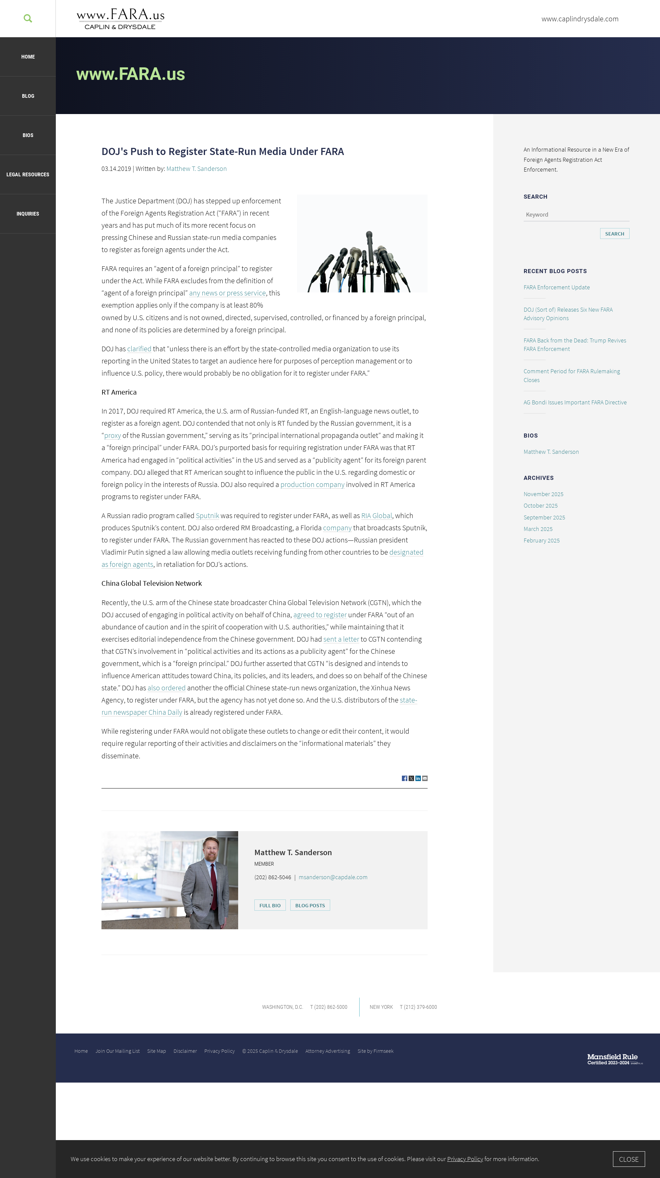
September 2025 (544, 517)
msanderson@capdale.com (333, 877)
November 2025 (544, 494)
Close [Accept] (629, 1159)
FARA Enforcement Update (557, 287)
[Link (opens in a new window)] (404, 778)
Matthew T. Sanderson (196, 168)
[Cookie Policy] (358, 1159)
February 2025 (542, 540)
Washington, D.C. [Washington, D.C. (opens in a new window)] (282, 1007)
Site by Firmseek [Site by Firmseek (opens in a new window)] (375, 1050)
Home (28, 56)
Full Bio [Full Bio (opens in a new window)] (270, 905)
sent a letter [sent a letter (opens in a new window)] (341, 639)
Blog (28, 96)
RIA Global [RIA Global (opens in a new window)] (376, 515)
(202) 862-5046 (272, 877)
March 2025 (538, 529)
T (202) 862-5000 (328, 1007)
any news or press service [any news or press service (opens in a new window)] (227, 292)
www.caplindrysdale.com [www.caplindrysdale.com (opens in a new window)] (580, 18)
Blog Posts (310, 905)
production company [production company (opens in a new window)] (312, 484)
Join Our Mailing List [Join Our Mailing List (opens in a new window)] (117, 1050)
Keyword (537, 214)
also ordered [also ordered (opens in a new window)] (166, 687)
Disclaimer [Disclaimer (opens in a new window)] (185, 1050)
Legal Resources (27, 174)
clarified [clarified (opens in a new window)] (139, 348)
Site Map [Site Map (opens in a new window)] (156, 1050)
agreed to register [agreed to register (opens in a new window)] (320, 614)
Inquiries (28, 213)
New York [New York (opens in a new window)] (381, 1007)
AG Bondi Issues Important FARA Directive (575, 402)
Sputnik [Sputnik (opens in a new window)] (207, 515)
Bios (28, 135)
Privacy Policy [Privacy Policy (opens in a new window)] (219, 1050)
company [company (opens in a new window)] (337, 527)
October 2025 (541, 505)
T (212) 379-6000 (418, 1007)
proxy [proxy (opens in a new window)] (112, 435)
